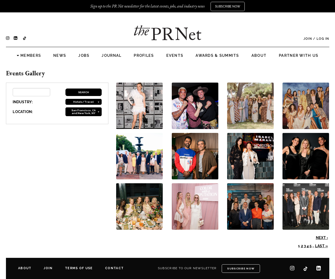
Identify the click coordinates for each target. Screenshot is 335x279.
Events (174, 55)
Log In (323, 39)
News (59, 55)
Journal (111, 55)
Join (307, 39)
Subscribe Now (227, 6)
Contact (114, 268)
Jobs (83, 55)
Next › (322, 238)
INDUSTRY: (23, 102)
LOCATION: (23, 112)
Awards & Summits (217, 55)
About (258, 55)
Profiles (144, 55)
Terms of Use (79, 268)
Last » (321, 246)
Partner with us (298, 55)
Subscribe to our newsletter (187, 268)
